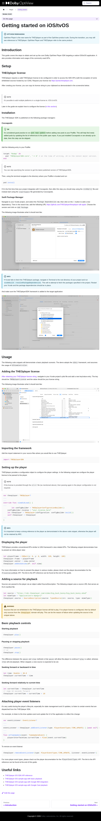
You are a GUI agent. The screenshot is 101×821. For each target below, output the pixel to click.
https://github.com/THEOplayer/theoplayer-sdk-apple (66, 204)
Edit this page (8, 793)
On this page (8, 19)
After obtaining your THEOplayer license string (19, 376)
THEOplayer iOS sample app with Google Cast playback (26, 785)
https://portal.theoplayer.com (62, 81)
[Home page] (4, 9)
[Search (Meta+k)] (90, 3)
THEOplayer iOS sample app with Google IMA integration (26, 782)
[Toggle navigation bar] (3, 3)
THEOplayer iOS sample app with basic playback (23, 779)
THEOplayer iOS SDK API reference (18, 775)
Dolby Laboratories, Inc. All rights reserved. (57, 816)
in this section (51, 106)
